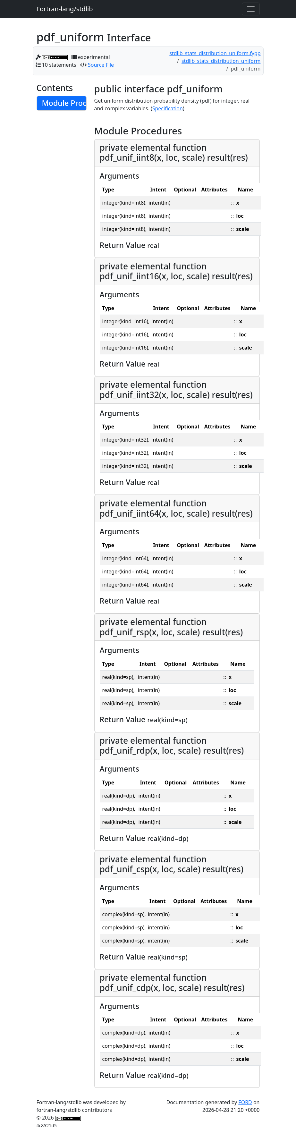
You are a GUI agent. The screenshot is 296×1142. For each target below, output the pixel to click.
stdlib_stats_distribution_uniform (221, 60)
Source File (101, 64)
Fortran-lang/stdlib (65, 8)
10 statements (59, 64)
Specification (167, 108)
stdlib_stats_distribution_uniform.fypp (214, 53)
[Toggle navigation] (251, 9)
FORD (245, 1102)
